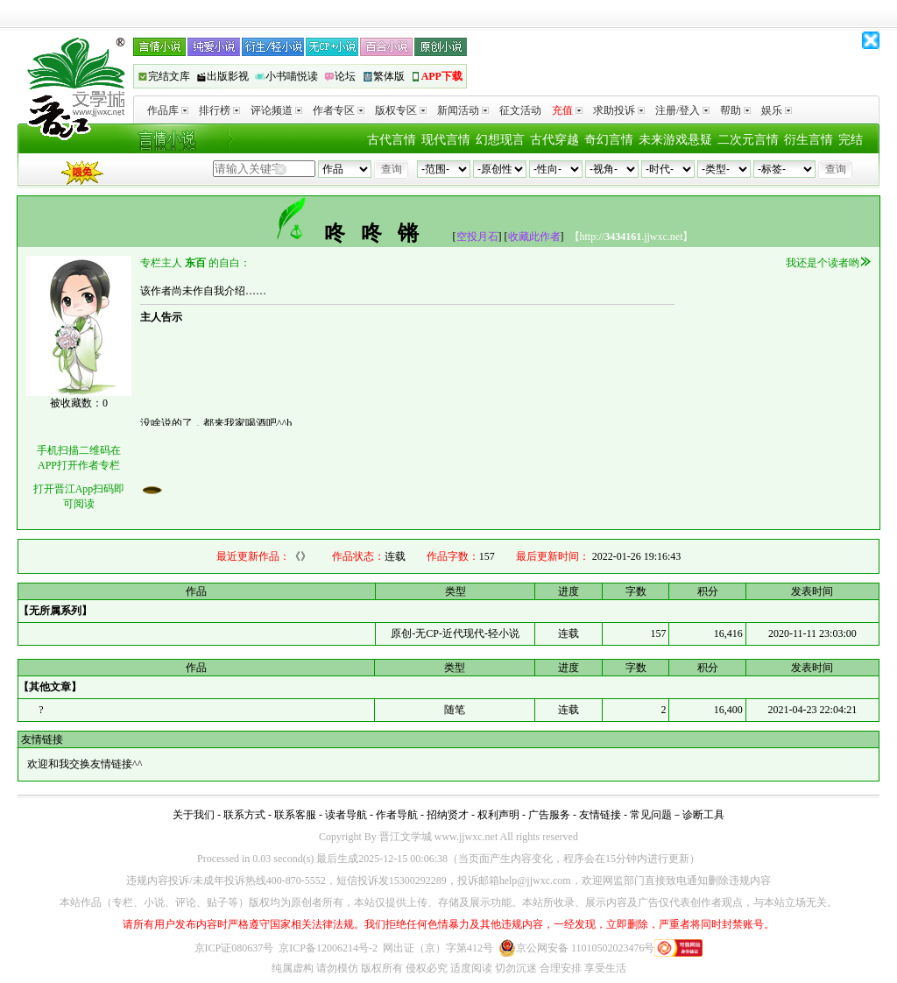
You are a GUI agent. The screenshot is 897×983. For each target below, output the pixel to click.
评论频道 (276, 110)
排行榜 (219, 110)
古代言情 (391, 139)
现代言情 (445, 139)
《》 (300, 556)
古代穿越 (554, 139)
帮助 (735, 110)
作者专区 (338, 110)
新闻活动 (463, 110)
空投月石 (477, 236)
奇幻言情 (608, 139)
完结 (850, 139)
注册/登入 (682, 110)
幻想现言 (500, 139)
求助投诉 (619, 110)
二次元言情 (748, 139)
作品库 (167, 110)
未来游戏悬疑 (675, 139)
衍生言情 (808, 139)
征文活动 (520, 110)
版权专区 (401, 110)
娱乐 (776, 110)
